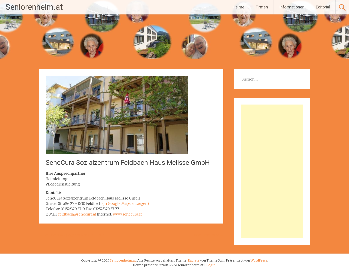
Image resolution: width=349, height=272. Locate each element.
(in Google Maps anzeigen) (125, 203)
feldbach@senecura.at (77, 214)
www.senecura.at (127, 214)
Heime (238, 7)
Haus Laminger (208, 235)
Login (210, 265)
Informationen (291, 7)
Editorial (323, 7)
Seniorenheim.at (34, 7)
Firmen (262, 7)
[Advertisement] (272, 171)
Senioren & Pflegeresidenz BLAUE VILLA (76, 235)
